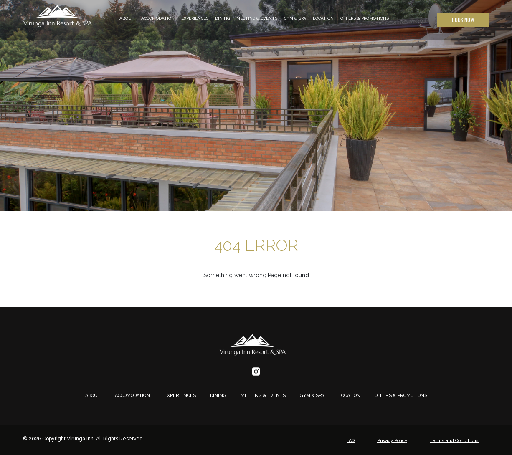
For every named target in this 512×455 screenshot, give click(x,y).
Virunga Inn (80, 439)
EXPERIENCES (194, 18)
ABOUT (126, 18)
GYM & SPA (295, 18)
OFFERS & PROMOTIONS (364, 18)
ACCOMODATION (158, 18)
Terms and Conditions (454, 440)
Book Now (463, 19)
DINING (222, 18)
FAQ (351, 440)
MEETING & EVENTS (256, 18)
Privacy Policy (392, 440)
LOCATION (323, 18)
